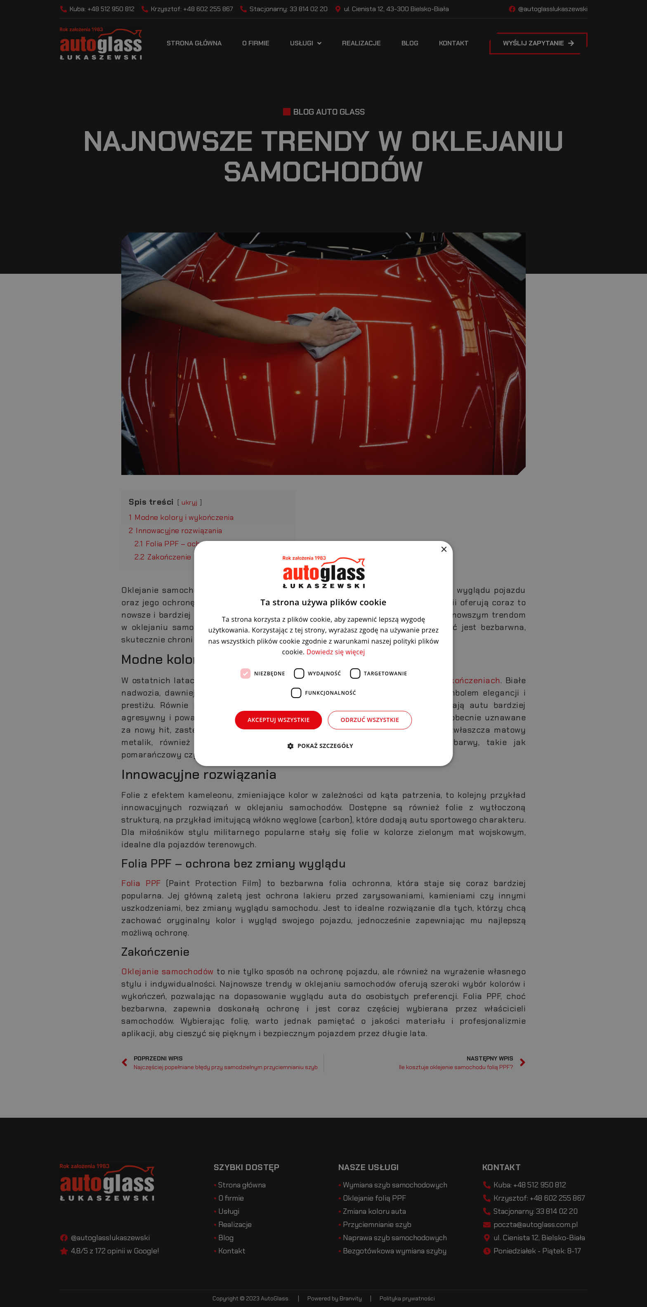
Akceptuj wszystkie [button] (279, 720)
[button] (323, 746)
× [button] (444, 550)
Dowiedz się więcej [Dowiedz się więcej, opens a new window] (335, 651)
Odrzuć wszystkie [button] (370, 720)
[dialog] (323, 653)
